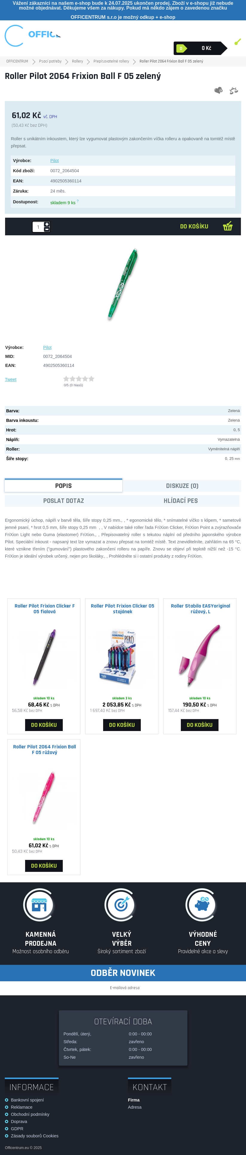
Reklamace (21, 1107)
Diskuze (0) (182, 486)
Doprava (19, 1121)
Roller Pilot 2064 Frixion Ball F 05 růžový (44, 749)
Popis (63, 486)
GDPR (17, 1128)
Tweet (10, 379)
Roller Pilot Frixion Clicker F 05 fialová (45, 608)
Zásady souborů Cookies (34, 1135)
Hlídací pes (181, 501)
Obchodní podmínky (30, 1114)
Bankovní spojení (27, 1100)
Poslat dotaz (63, 501)
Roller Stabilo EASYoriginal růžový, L (200, 608)
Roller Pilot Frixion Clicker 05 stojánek (122, 608)
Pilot (54, 160)
